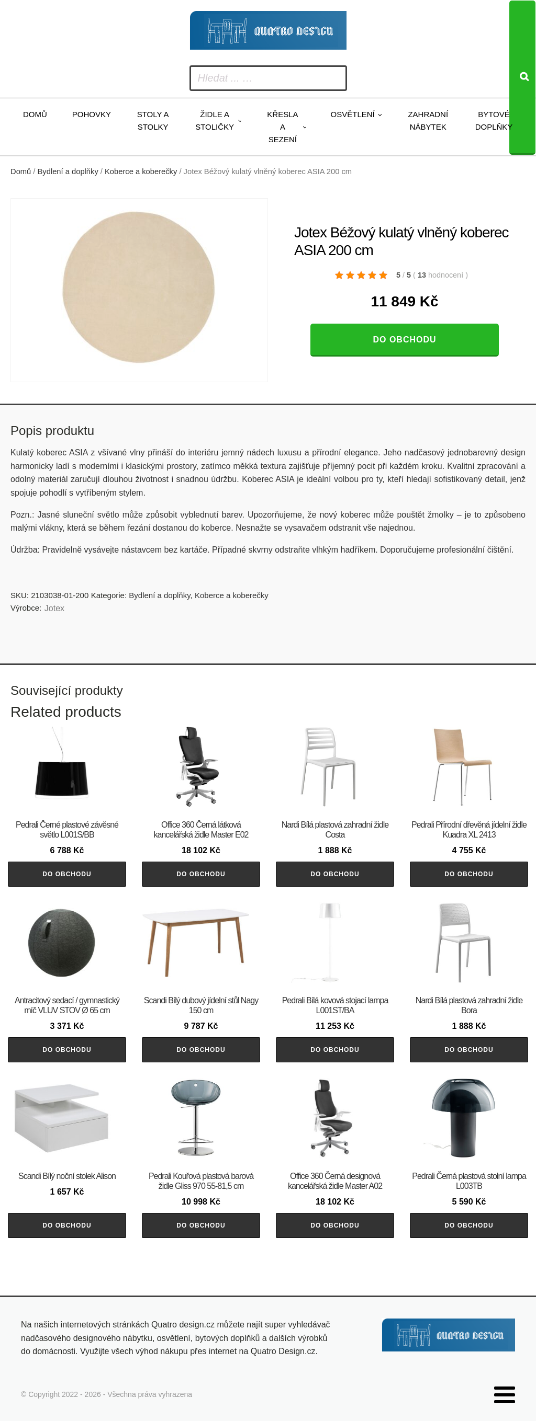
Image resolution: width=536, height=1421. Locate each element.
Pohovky (91, 114)
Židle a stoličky (214, 120)
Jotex (54, 608)
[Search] (522, 78)
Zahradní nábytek (428, 120)
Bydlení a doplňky (68, 171)
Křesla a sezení (282, 127)
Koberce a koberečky (141, 171)
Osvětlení (353, 114)
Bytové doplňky (494, 120)
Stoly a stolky (153, 120)
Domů (35, 114)
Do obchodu (404, 339)
